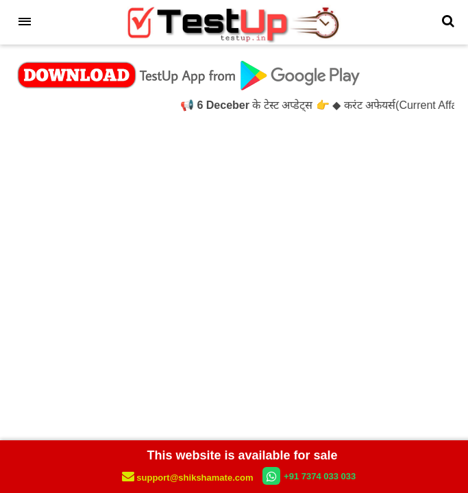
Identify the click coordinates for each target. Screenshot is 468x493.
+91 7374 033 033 (309, 476)
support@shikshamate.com (189, 477)
